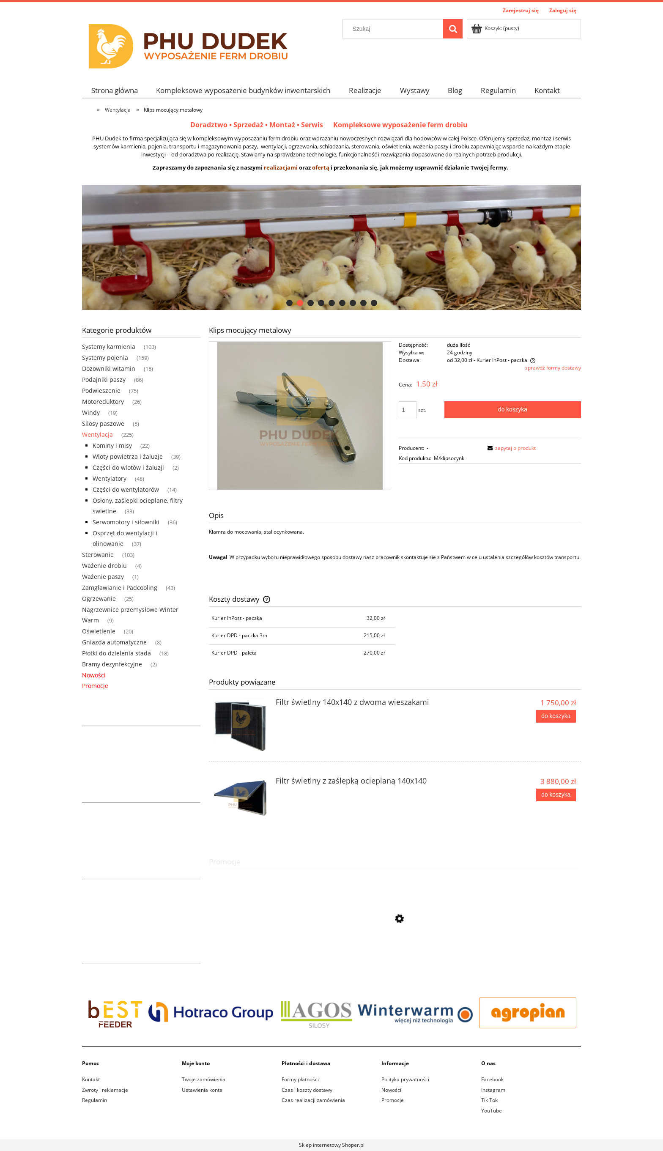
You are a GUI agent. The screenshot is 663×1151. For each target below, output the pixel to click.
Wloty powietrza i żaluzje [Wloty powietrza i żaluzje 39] (128, 456)
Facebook (492, 1079)
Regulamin (94, 1100)
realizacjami (281, 167)
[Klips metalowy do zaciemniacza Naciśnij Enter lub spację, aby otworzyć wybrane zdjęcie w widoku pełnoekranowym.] (300, 415)
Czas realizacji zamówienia (313, 1100)
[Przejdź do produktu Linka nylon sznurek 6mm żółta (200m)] (395, 956)
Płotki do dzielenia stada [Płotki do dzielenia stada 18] (116, 653)
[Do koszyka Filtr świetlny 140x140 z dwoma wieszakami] (556, 716)
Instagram (493, 1089)
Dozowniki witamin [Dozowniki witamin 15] (108, 368)
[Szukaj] (453, 28)
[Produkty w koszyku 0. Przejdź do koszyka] (495, 28)
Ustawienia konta (202, 1089)
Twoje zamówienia (203, 1079)
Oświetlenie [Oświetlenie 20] (98, 631)
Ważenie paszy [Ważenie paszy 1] (103, 577)
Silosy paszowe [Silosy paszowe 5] (103, 423)
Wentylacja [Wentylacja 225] (97, 434)
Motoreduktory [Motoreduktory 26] (103, 401)
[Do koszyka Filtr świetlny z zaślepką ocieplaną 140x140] (556, 795)
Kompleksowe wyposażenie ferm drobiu (400, 124)
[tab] (289, 303)
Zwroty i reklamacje (105, 1089)
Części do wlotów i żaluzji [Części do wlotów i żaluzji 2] (128, 467)
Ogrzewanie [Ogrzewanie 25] (99, 599)
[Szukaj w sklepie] (395, 28)
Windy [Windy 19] (91, 412)
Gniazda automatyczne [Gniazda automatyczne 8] (114, 642)
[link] (331, 247)
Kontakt (91, 1079)
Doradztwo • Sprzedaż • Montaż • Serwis (261, 124)
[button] (510, 448)
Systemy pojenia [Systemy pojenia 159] (105, 358)
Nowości (94, 675)
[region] (331, 247)
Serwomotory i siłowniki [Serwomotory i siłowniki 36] (126, 522)
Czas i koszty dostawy (307, 1089)
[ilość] (408, 409)
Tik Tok (489, 1100)
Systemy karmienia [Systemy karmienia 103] (108, 347)
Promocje (95, 686)
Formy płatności (300, 1079)
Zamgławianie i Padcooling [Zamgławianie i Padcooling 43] (119, 588)
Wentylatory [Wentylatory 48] (109, 478)
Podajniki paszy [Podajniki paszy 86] (104, 379)
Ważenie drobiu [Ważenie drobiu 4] (104, 566)
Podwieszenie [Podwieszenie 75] (101, 390)
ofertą (320, 167)
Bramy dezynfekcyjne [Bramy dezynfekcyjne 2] (112, 664)
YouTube (491, 1110)
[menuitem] (114, 90)
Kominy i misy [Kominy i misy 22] (112, 445)
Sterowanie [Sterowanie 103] (98, 555)
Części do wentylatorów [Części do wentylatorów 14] (126, 489)
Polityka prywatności (405, 1079)
